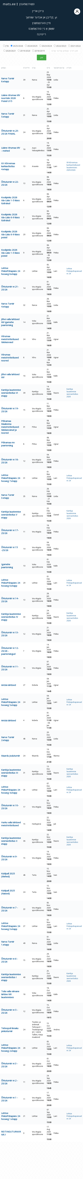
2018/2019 (38, 50)
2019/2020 (24, 50)
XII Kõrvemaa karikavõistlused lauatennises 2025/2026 (73, 166)
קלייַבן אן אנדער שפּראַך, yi (41, 17)
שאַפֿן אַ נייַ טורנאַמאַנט (41, 28)
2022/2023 (60, 45)
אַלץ (6, 45)
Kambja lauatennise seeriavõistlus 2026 (72, 393)
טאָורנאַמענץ (27, 4)
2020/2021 (9, 50)
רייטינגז (41, 34)
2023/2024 (45, 45)
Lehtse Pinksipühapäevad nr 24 (74, 271)
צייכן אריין (56, 11)
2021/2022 (74, 45)
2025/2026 (17, 45)
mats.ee (9, 4)
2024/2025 (31, 45)
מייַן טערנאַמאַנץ (41, 23)
